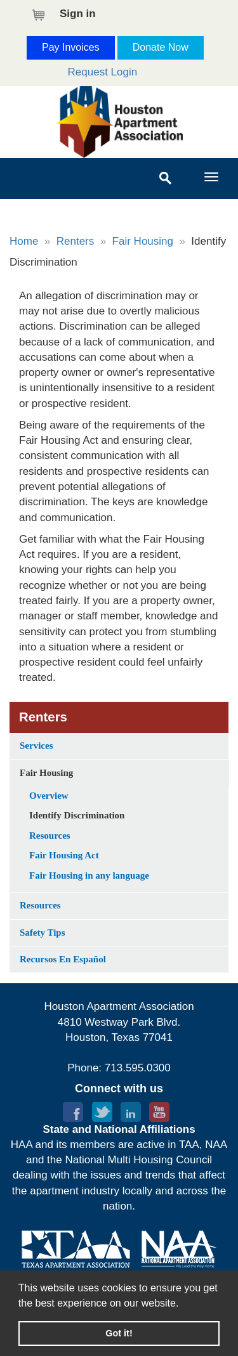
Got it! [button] (118, 1333)
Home (24, 241)
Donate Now (160, 47)
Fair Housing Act (64, 855)
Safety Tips (42, 932)
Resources (49, 835)
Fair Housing (142, 241)
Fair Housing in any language (89, 875)
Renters (75, 241)
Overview (49, 796)
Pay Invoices (71, 47)
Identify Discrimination (76, 815)
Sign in (78, 14)
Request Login (103, 72)
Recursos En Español (63, 959)
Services (36, 745)
